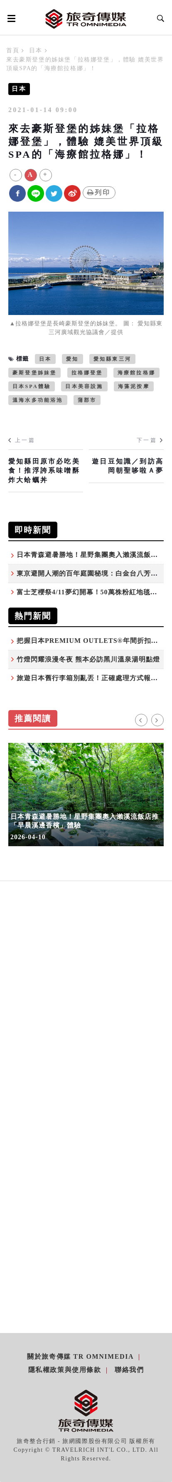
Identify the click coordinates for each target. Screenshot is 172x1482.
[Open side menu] (10, 18)
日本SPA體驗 (31, 386)
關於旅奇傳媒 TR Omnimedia (80, 1356)
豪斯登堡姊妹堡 (34, 373)
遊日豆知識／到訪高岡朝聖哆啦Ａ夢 (128, 466)
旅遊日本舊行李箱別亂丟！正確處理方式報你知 (91, 677)
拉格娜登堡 (87, 373)
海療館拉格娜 (136, 373)
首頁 (12, 50)
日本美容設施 (84, 386)
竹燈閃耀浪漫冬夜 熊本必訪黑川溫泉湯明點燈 (88, 659)
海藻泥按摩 (134, 386)
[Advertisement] (86, 1013)
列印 (99, 192)
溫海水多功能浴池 (37, 400)
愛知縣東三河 (112, 359)
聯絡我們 (129, 1369)
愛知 (72, 359)
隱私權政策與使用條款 (64, 1369)
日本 (35, 50)
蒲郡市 (87, 400)
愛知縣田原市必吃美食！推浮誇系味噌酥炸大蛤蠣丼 (44, 470)
